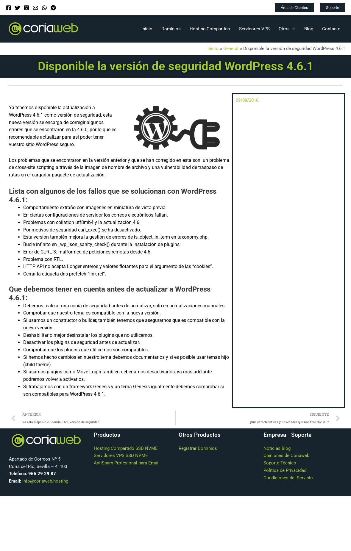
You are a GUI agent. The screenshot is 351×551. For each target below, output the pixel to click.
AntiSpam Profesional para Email (127, 463)
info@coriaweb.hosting (45, 481)
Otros (287, 28)
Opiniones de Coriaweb (286, 455)
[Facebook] (8, 7)
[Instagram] (26, 7)
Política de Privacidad (284, 470)
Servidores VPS (254, 29)
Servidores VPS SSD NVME (121, 455)
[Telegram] (53, 7)
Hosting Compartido (210, 29)
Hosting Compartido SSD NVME (126, 448)
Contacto (331, 29)
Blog (308, 29)
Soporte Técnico (279, 463)
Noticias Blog (277, 448)
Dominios (171, 29)
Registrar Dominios (198, 448)
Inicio (146, 29)
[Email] (35, 7)
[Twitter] (17, 7)
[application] (292, 28)
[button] (294, 7)
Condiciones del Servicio (288, 477)
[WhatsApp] (44, 7)
